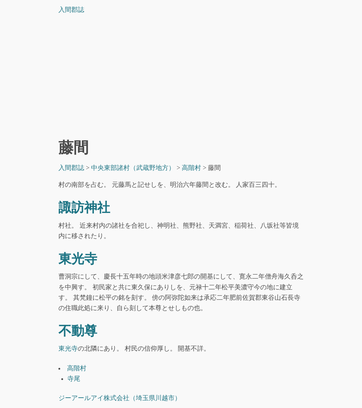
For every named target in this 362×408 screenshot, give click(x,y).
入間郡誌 (71, 9)
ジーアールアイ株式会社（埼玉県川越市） (119, 398)
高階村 (76, 368)
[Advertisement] (181, 78)
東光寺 (77, 259)
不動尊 (77, 331)
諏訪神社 (84, 207)
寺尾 (73, 378)
